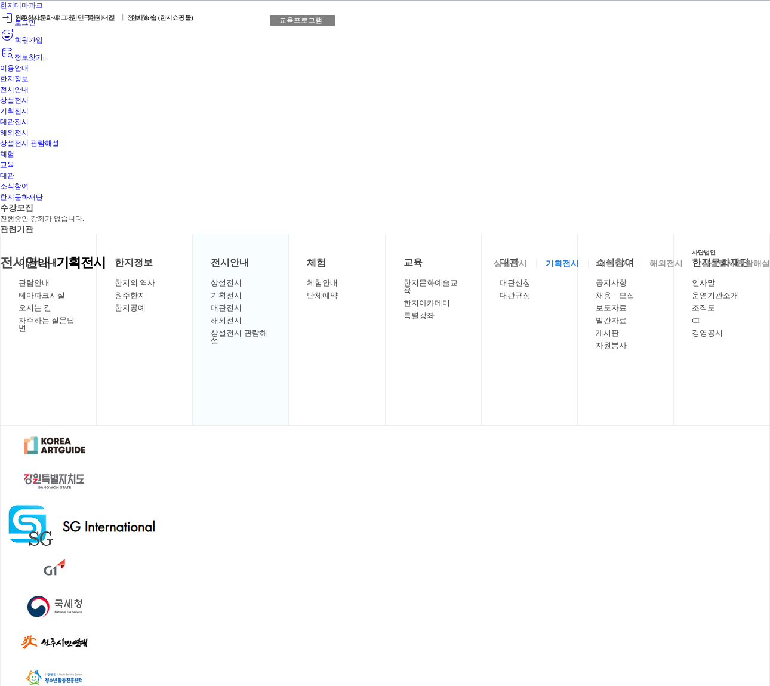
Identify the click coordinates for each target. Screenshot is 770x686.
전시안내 (28, 263)
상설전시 (510, 266)
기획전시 (562, 266)
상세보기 (134, 55)
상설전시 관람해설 (736, 266)
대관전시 (614, 266)
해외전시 (666, 266)
